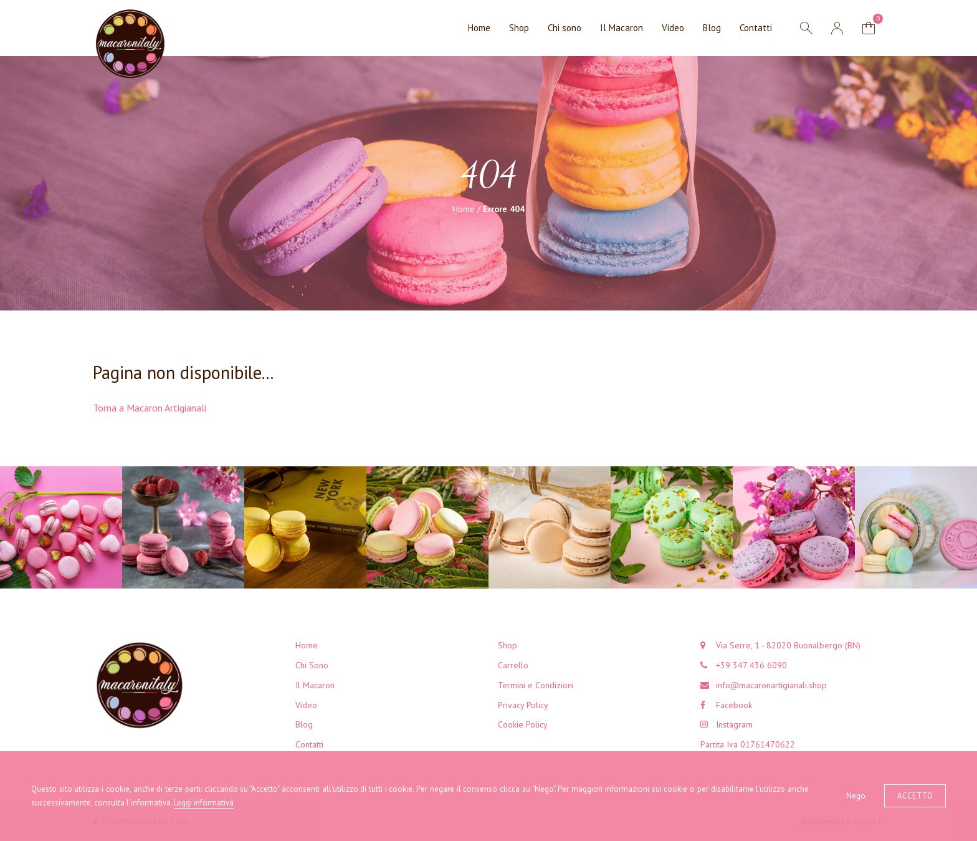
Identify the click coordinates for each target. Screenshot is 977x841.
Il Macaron (621, 28)
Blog (712, 28)
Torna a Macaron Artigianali (149, 407)
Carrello (513, 665)
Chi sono (564, 28)
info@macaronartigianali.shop (771, 685)
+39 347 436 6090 (751, 665)
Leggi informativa (204, 802)
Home (479, 28)
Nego (855, 796)
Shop (519, 28)
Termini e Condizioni (536, 685)
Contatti (756, 28)
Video (673, 28)
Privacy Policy (523, 705)
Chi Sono (311, 665)
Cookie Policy (523, 724)
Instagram (734, 724)
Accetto (915, 796)
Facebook (734, 705)
